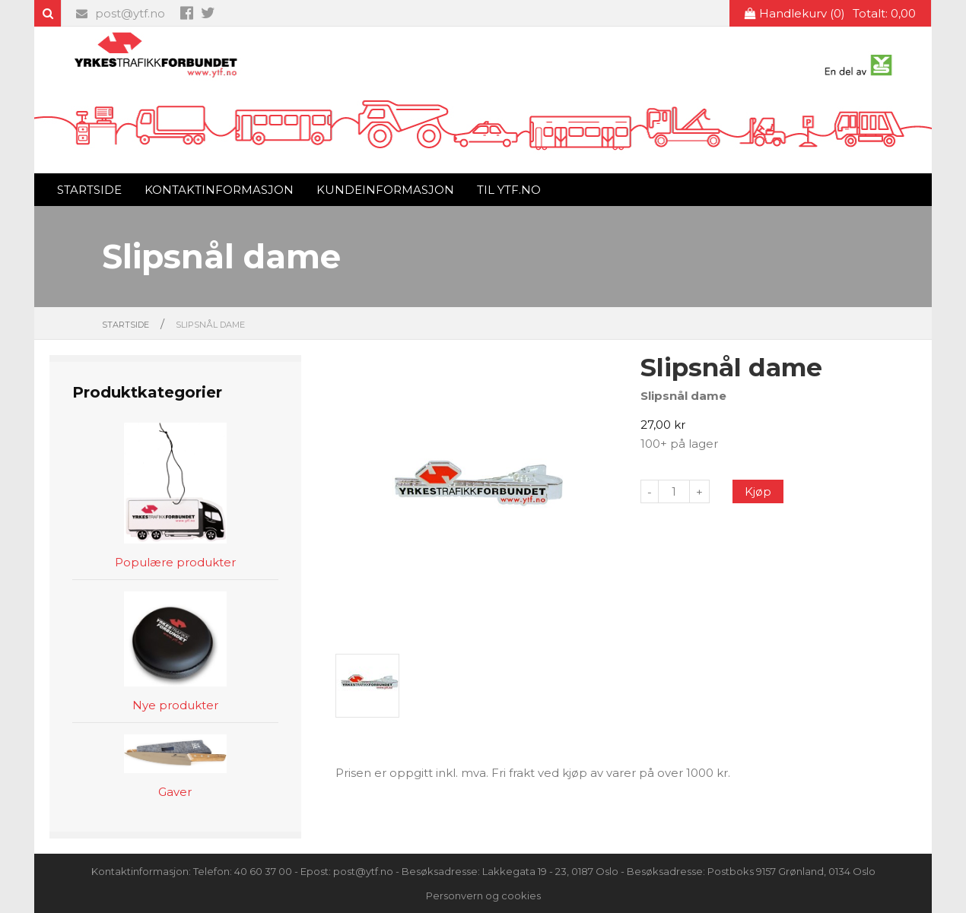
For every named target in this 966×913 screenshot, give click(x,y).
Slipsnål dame (210, 324)
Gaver (175, 792)
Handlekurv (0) (830, 13)
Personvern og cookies (483, 895)
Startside (89, 189)
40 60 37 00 (263, 871)
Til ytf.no (509, 189)
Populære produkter (175, 562)
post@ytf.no (120, 13)
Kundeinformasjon (385, 189)
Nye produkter (175, 705)
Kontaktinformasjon (219, 189)
